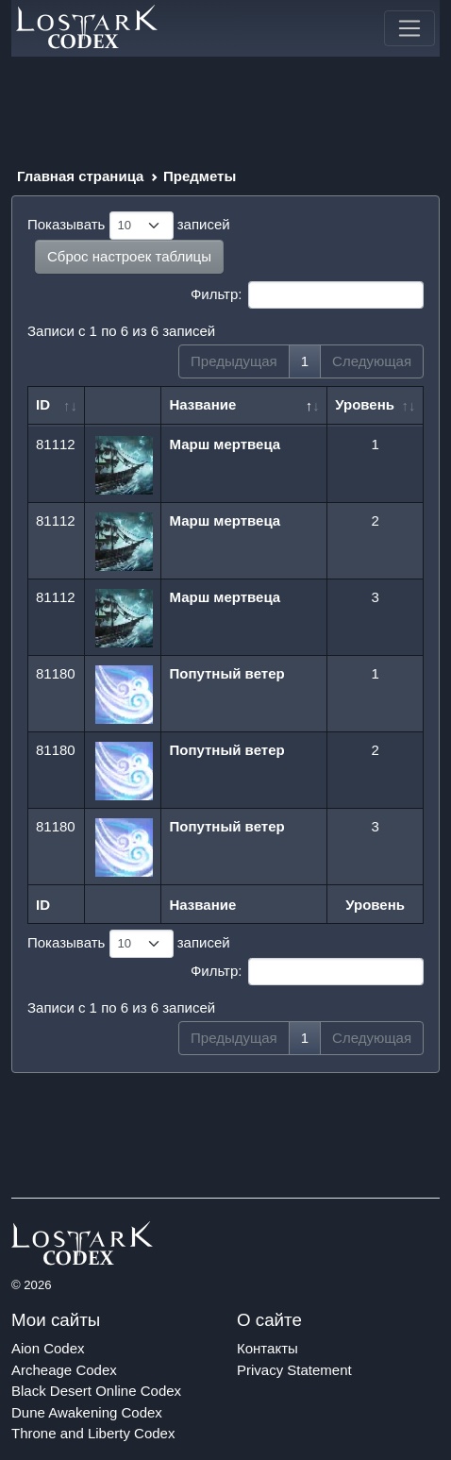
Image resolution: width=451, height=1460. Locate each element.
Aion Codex (48, 1348)
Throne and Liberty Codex (93, 1433)
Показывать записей (128, 225)
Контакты (267, 1348)
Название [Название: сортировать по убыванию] (202, 404)
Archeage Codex (64, 1370)
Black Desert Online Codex (96, 1391)
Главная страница (80, 176)
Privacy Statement (294, 1370)
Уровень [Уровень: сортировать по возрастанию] (364, 404)
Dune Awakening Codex (86, 1412)
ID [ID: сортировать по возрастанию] (43, 404)
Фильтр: (307, 295)
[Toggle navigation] (409, 28)
